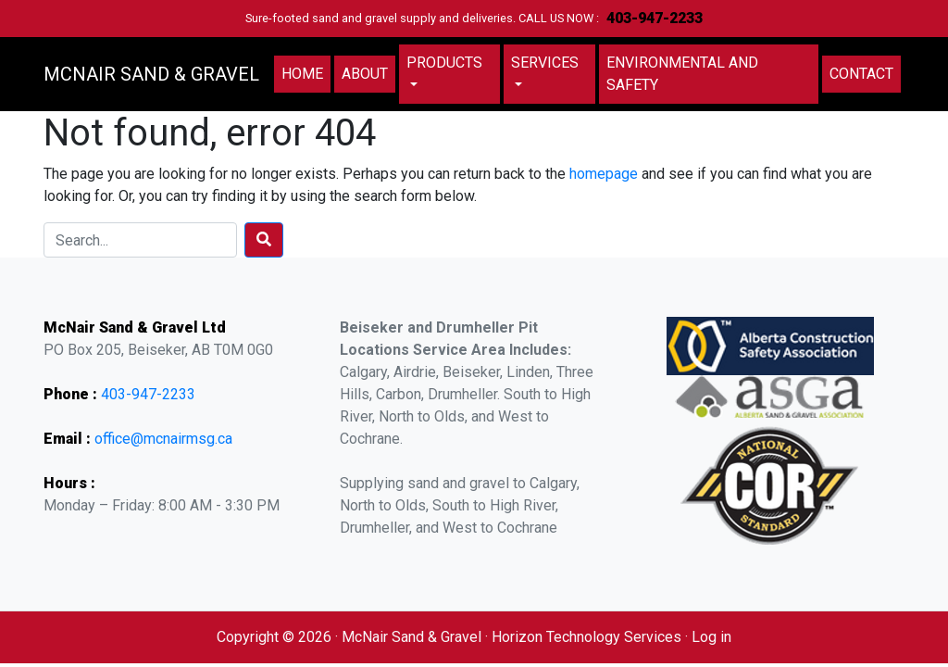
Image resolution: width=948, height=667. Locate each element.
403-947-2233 (654, 18)
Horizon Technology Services (586, 637)
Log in (711, 637)
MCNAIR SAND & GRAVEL (151, 74)
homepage (603, 173)
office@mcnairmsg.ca (163, 438)
